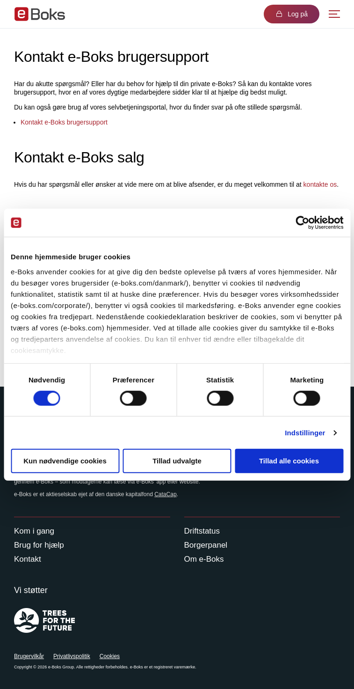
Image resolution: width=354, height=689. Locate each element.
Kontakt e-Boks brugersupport (64, 122)
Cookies (110, 656)
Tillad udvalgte (177, 461)
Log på (291, 14)
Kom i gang (34, 531)
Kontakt (27, 559)
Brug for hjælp (39, 545)
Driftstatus (202, 531)
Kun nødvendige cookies (65, 461)
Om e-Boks (204, 559)
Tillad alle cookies (289, 461)
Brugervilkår (29, 656)
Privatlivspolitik (71, 656)
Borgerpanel (206, 545)
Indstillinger (305, 433)
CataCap (165, 494)
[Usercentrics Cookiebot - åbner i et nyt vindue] (302, 223)
